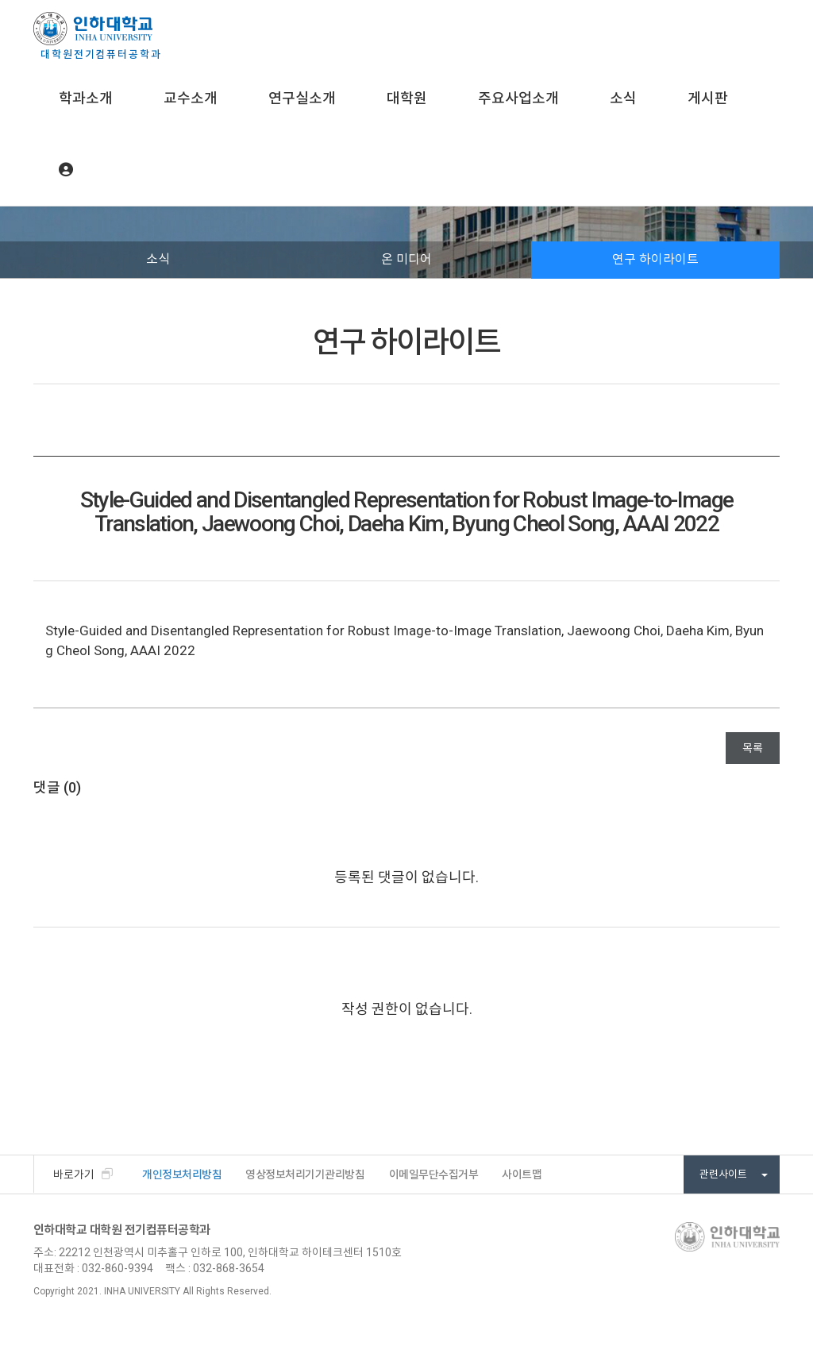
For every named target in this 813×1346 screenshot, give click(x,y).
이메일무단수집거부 (434, 1174)
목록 (752, 748)
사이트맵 (521, 1174)
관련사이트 (733, 1174)
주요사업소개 (518, 98)
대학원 (407, 98)
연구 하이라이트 (655, 259)
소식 (623, 98)
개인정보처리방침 (182, 1174)
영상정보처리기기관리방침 (304, 1174)
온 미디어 (406, 259)
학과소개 (86, 98)
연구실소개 (302, 98)
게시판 (708, 98)
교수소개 (191, 98)
